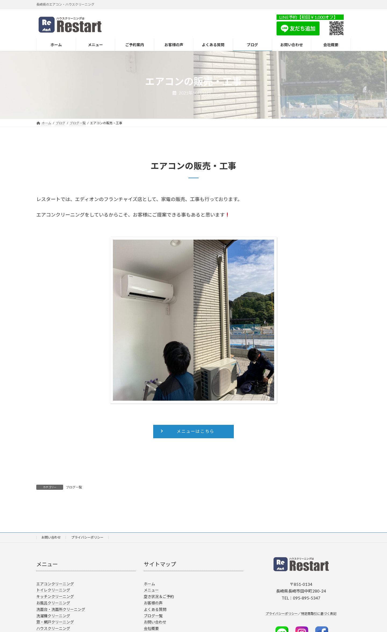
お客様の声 (153, 603)
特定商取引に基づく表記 (318, 614)
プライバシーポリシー (87, 537)
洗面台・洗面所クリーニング (60, 609)
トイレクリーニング (53, 590)
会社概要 (151, 628)
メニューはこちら (195, 431)
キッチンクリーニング (55, 596)
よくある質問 (155, 609)
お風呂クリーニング (53, 603)
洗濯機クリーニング (53, 615)
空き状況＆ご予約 (159, 596)
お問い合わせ (51, 537)
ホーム (149, 583)
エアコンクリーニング (55, 583)
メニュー (151, 590)
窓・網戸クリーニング (55, 622)
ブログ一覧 (74, 487)
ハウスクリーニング (53, 628)
